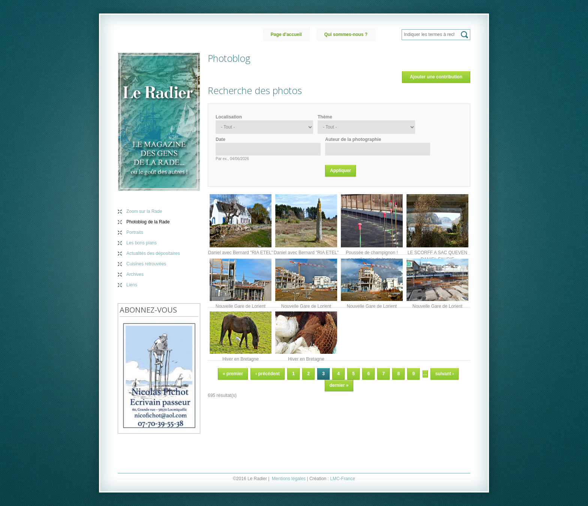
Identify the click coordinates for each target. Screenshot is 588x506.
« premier (233, 373)
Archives (135, 274)
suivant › (444, 373)
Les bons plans (141, 243)
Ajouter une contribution (436, 76)
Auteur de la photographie (353, 139)
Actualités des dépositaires (153, 253)
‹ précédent (267, 373)
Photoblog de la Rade (148, 222)
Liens (131, 284)
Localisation (229, 117)
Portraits (134, 232)
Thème (325, 117)
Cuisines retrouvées (146, 263)
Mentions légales (289, 478)
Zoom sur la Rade (144, 211)
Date (220, 139)
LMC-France (342, 478)
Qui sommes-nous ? (346, 34)
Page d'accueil (286, 34)
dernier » (339, 385)
